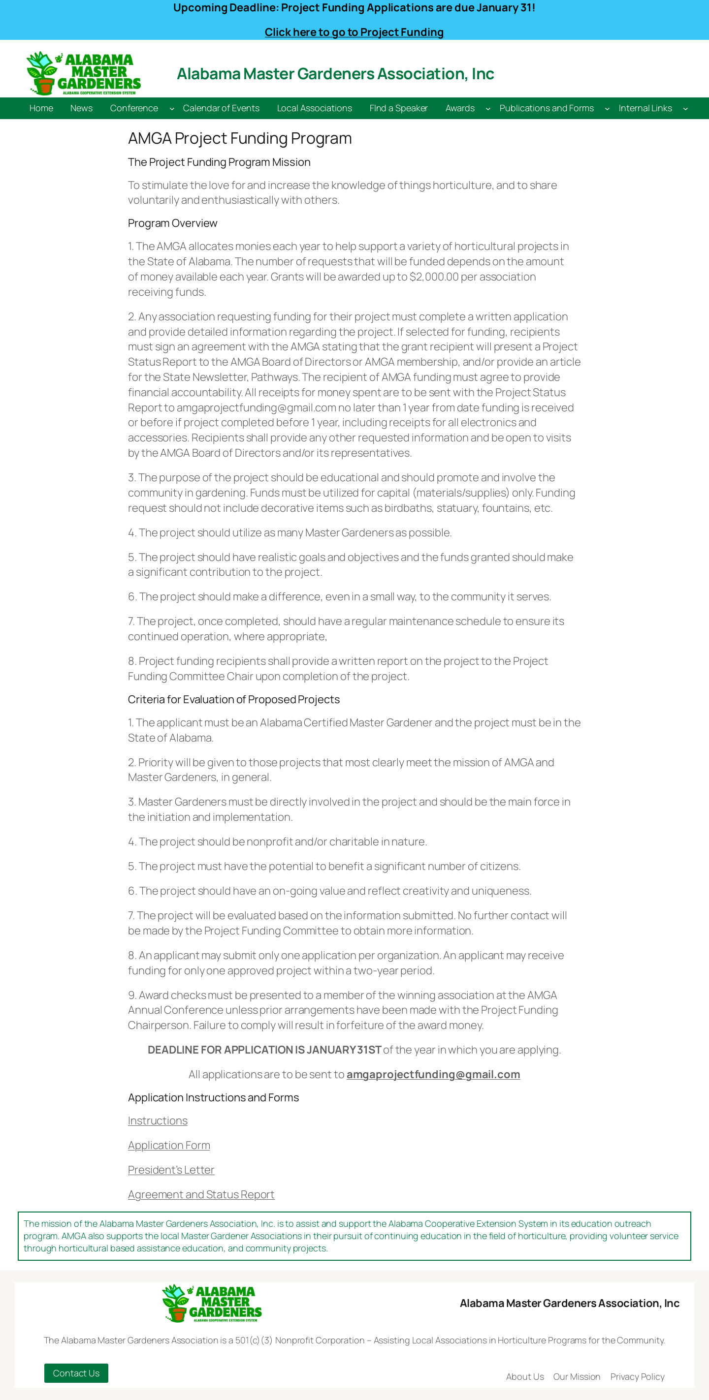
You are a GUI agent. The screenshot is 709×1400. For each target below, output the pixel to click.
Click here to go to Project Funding (354, 32)
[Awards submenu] (488, 108)
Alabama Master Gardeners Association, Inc (335, 73)
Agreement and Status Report (201, 1194)
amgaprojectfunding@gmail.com (433, 1074)
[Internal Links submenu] (685, 108)
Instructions (158, 1120)
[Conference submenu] (172, 108)
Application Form (169, 1145)
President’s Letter (171, 1169)
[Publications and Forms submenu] (607, 108)
